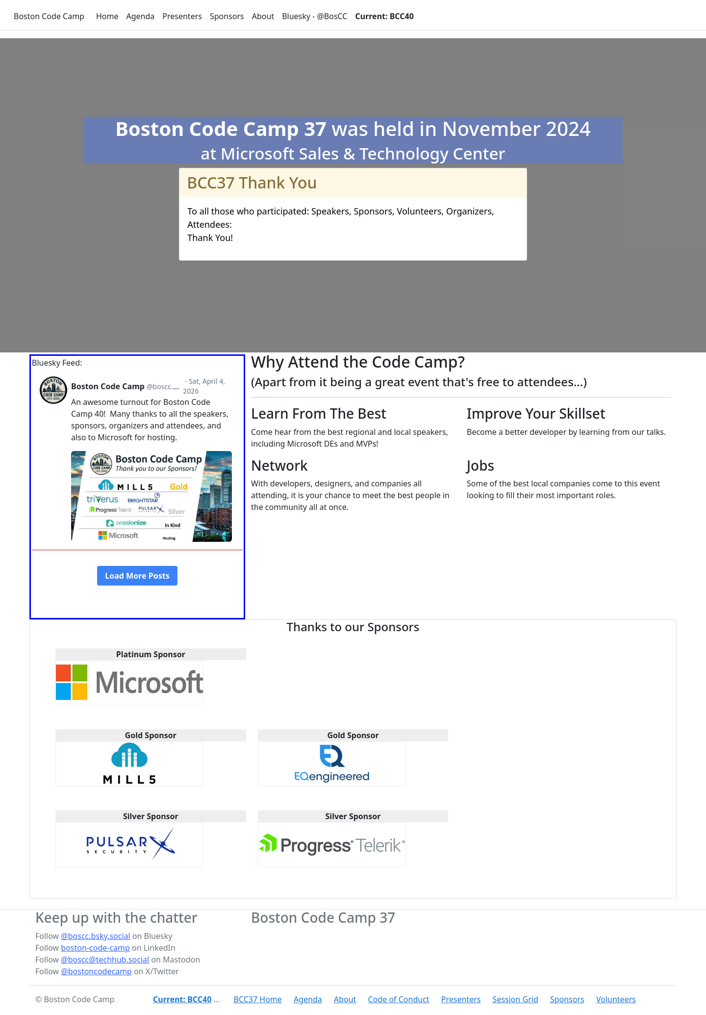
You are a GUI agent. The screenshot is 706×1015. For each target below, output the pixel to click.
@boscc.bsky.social (95, 936)
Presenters (182, 16)
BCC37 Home (258, 999)
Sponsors (227, 16)
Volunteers (616, 999)
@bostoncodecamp (96, 971)
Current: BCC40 (384, 16)
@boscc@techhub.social (105, 959)
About (263, 16)
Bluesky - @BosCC (314, 16)
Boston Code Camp (49, 16)
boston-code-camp (95, 947)
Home (107, 16)
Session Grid (515, 999)
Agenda (140, 16)
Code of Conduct (398, 999)
